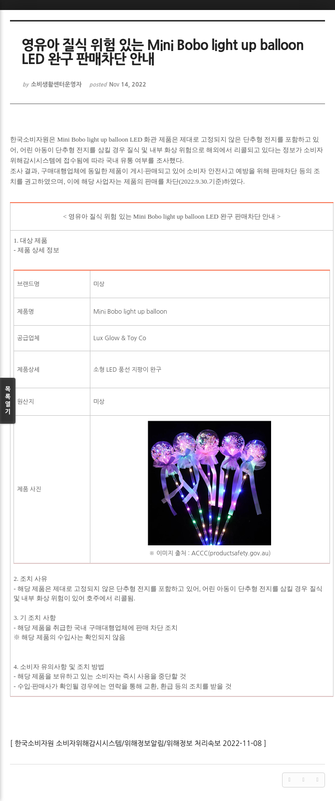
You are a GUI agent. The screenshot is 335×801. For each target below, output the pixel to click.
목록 (7, 401)
